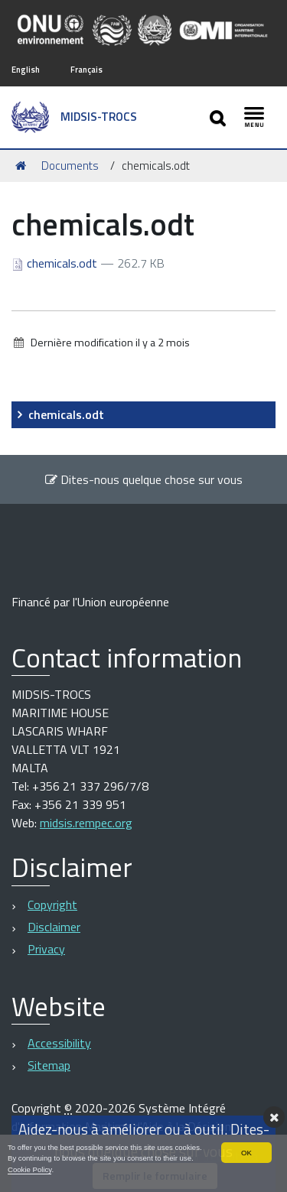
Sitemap (49, 1065)
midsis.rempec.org (86, 823)
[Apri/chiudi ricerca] (219, 117)
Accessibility (59, 1043)
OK (246, 1152)
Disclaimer (54, 927)
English (25, 69)
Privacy (46, 949)
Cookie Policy (29, 1169)
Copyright (52, 904)
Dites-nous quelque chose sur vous (143, 479)
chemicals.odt (55, 263)
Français (86, 69)
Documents (70, 165)
